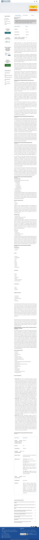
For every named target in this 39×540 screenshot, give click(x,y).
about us (31, 531)
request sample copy (33, 7)
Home (2, 4)
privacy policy (32, 530)
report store (24, 530)
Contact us (27, 531)
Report (5, 4)
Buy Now (8, 32)
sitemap (35, 531)
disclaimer (28, 530)
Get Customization (8, 65)
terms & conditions (22, 531)
